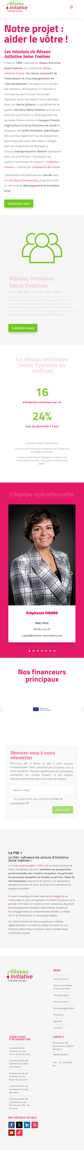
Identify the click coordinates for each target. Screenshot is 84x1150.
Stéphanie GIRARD (42, 613)
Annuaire (58, 1014)
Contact (58, 1027)
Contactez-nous (19, 203)
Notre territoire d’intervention (62, 987)
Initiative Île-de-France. (46, 167)
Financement (61, 1001)
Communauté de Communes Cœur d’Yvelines (19, 1063)
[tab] (29, 651)
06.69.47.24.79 (42, 629)
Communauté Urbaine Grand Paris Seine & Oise (19, 1051)
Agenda (57, 1021)
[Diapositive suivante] (72, 573)
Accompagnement (63, 1008)
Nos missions (61, 979)
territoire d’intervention (23, 180)
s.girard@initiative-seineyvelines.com (42, 635)
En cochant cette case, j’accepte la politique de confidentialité (36, 801)
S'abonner (58, 809)
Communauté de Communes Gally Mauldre (18, 1089)
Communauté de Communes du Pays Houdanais (18, 1076)
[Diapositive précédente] (12, 573)
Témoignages (61, 995)
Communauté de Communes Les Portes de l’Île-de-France (20, 1103)
